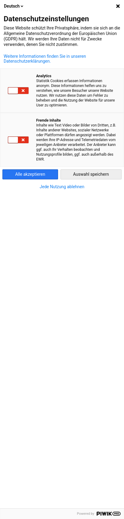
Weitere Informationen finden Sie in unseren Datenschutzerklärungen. (45, 59)
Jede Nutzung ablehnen (62, 186)
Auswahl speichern (91, 174)
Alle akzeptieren (30, 174)
